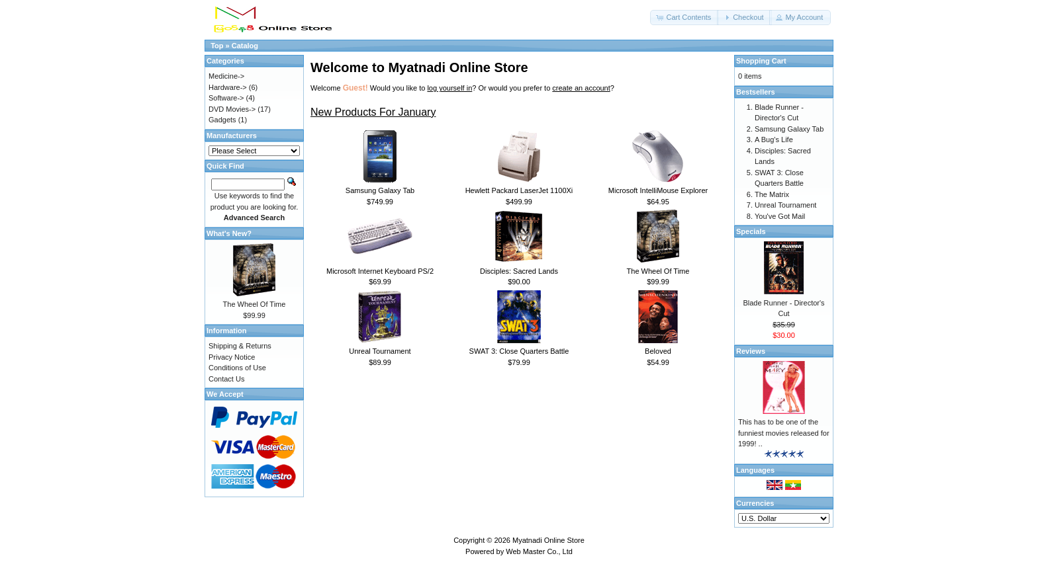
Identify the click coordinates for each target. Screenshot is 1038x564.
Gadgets (222, 120)
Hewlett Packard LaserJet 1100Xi (519, 190)
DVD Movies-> (232, 109)
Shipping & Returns (240, 346)
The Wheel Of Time (658, 271)
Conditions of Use (237, 368)
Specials (751, 231)
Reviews (750, 351)
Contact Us (226, 379)
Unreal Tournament (379, 351)
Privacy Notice (232, 357)
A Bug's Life (774, 139)
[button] (684, 17)
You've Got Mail (780, 216)
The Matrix (772, 194)
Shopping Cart (761, 61)
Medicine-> (226, 76)
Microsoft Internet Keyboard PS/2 (380, 271)
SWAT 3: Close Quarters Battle (519, 351)
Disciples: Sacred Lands (519, 271)
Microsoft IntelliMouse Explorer (658, 190)
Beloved (658, 351)
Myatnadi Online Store (548, 540)
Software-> (226, 98)
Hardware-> (228, 87)
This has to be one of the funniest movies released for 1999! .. (783, 433)
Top (217, 46)
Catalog (245, 46)
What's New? (229, 233)
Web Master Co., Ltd (539, 551)
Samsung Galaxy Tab (380, 190)
